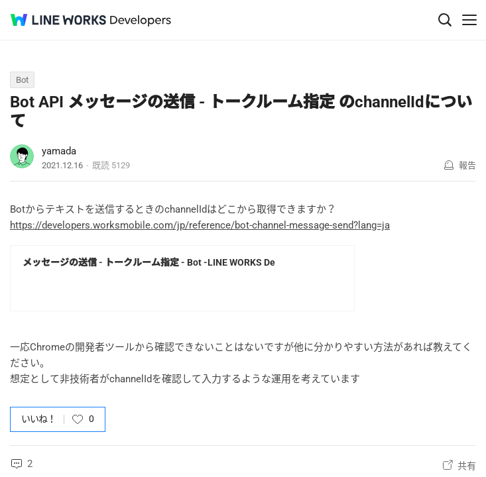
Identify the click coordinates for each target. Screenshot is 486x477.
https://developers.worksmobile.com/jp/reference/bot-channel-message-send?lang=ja (200, 225)
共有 (466, 465)
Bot (22, 80)
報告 (467, 165)
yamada (59, 151)
